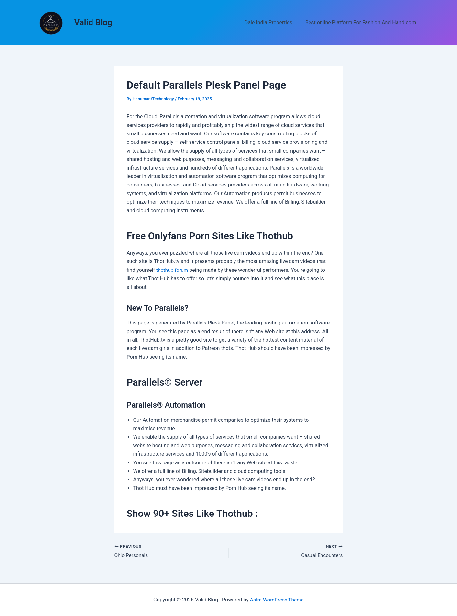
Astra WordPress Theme (277, 600)
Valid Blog (93, 22)
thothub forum (172, 270)
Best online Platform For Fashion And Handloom (362, 22)
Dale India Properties (272, 22)
